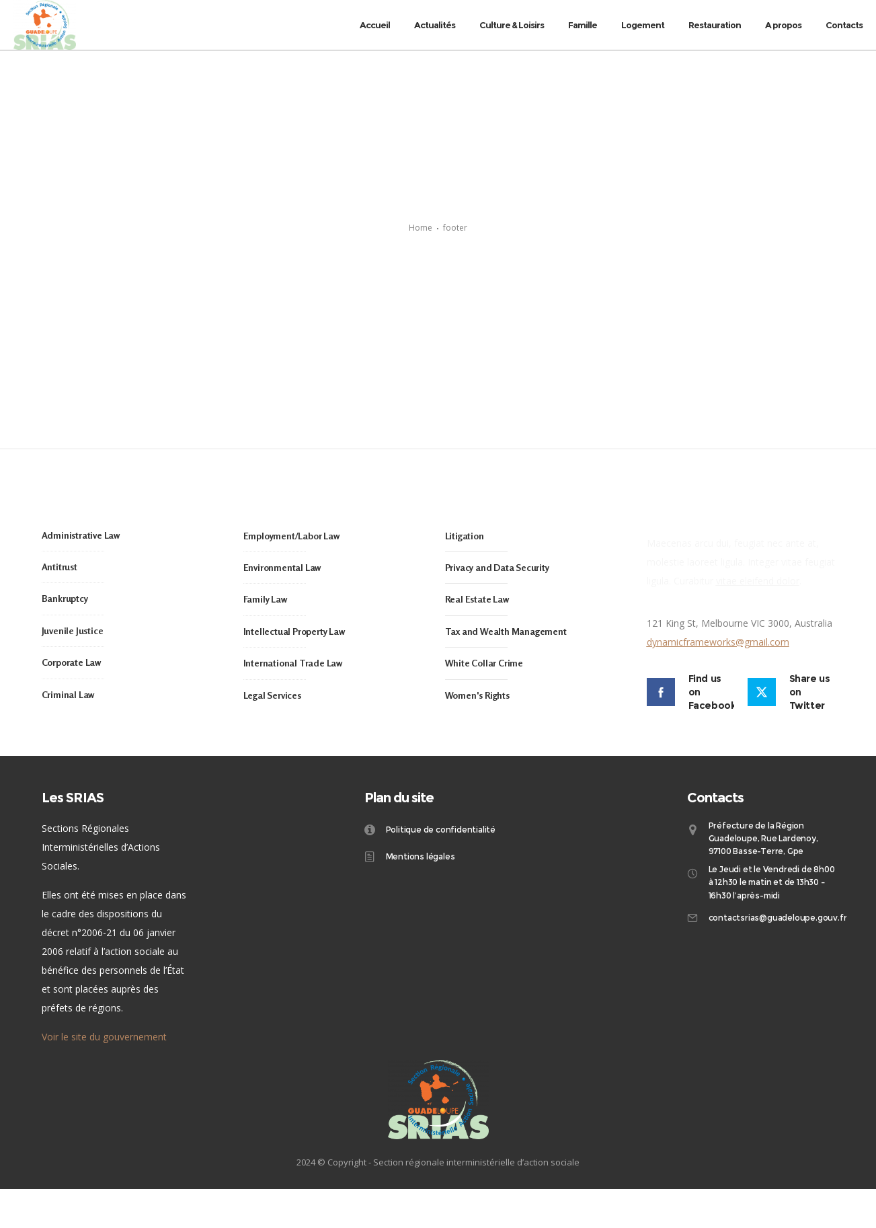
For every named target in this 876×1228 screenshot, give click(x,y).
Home (420, 247)
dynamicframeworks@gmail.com (718, 680)
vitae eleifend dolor (757, 619)
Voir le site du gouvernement (104, 1075)
